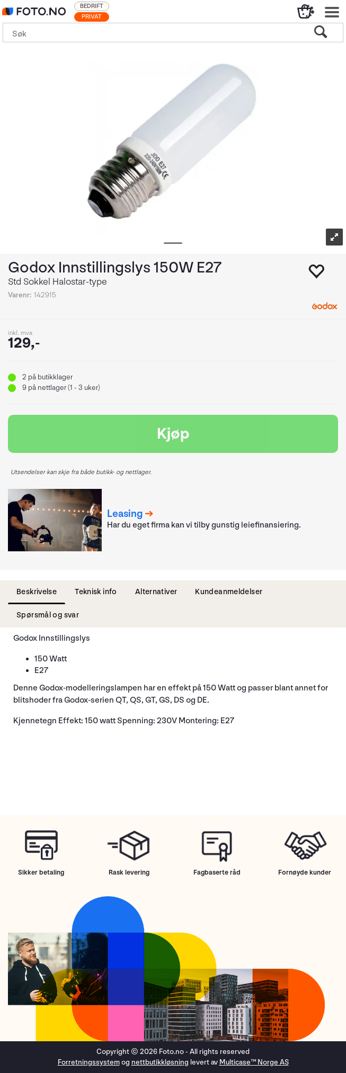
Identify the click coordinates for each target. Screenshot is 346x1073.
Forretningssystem (89, 1062)
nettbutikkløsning (160, 1062)
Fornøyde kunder (304, 872)
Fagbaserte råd (217, 872)
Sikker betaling (41, 872)
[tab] (36, 592)
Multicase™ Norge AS (254, 1062)
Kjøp (173, 433)
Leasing (125, 513)
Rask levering (129, 872)
